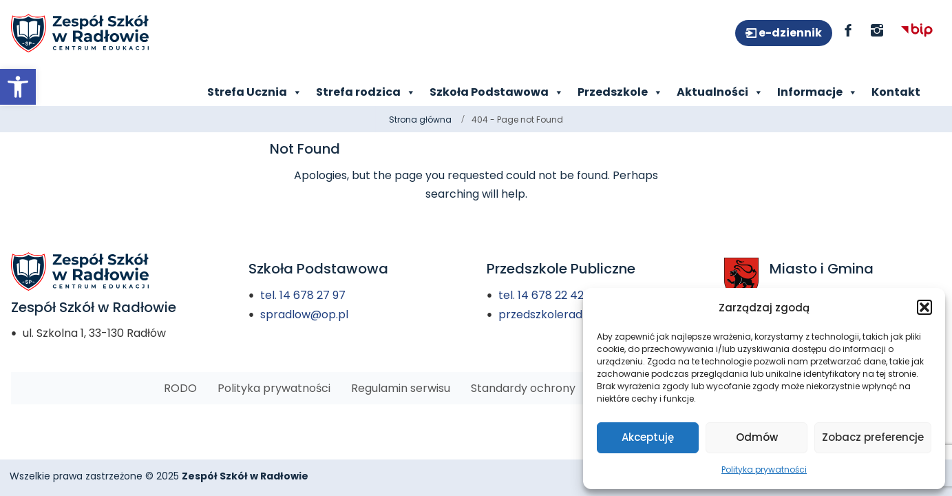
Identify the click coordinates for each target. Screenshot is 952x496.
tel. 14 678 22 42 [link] (541, 295)
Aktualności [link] (720, 92)
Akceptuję (648, 437)
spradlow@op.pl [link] (304, 314)
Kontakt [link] (895, 92)
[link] (18, 87)
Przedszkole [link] (620, 92)
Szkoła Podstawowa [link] (497, 92)
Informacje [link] (817, 92)
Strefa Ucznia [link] (254, 92)
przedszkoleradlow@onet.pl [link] (574, 314)
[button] (924, 307)
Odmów (757, 437)
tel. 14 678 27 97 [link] (303, 295)
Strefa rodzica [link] (366, 92)
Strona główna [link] (420, 119)
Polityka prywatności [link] (764, 469)
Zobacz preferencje (873, 437)
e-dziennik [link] (789, 33)
